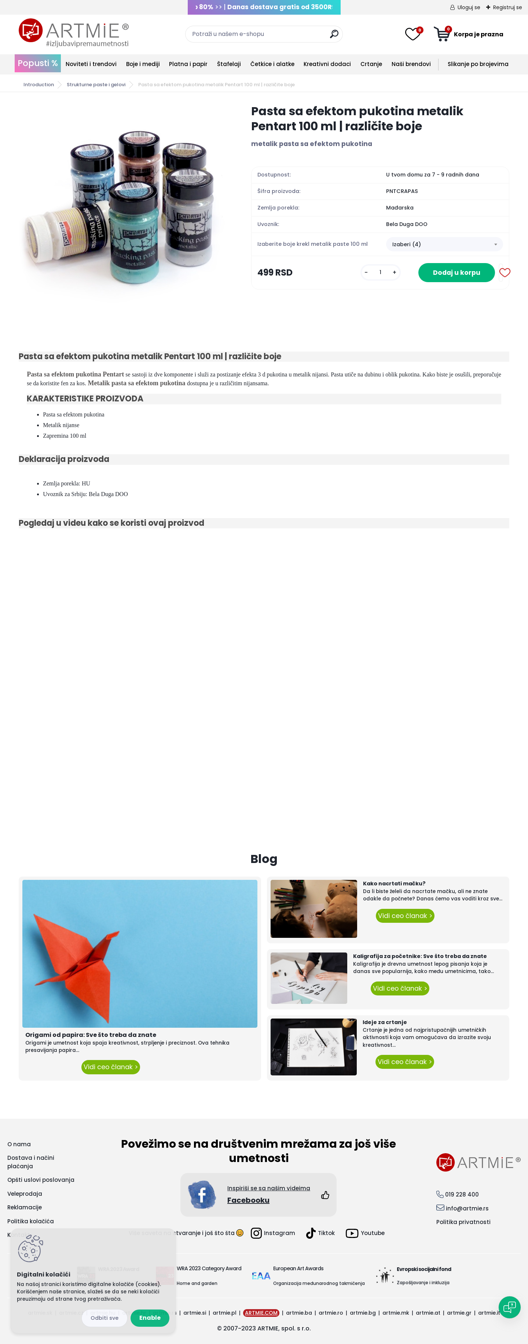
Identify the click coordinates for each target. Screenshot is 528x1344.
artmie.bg (363, 1312)
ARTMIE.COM (261, 1312)
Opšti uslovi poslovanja (40, 1180)
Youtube (365, 1233)
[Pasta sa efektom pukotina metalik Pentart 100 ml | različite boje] (123, 208)
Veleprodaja (24, 1194)
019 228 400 (462, 1194)
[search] (334, 37)
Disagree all (104, 1318)
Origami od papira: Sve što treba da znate (90, 1035)
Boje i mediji (143, 64)
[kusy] (380, 272)
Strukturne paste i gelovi (96, 84)
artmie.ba (299, 1312)
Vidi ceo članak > (111, 1067)
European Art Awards (298, 1268)
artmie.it (489, 1312)
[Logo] (74, 33)
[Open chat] (510, 1307)
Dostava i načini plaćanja (30, 1162)
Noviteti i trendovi (91, 64)
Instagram (273, 1233)
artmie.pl (224, 1312)
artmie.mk (395, 1312)
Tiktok (320, 1233)
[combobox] (444, 244)
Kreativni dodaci (327, 64)
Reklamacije (24, 1207)
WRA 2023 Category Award (209, 1268)
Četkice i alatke (272, 64)
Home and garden (197, 1283)
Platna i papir (188, 64)
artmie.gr (459, 1312)
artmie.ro (331, 1312)
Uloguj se (469, 7)
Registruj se (507, 7)
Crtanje (371, 64)
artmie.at (428, 1312)
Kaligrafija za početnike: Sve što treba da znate (420, 956)
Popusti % (38, 63)
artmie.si (194, 1312)
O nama (19, 1144)
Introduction (38, 84)
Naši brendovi (411, 64)
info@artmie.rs (467, 1208)
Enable (150, 1318)
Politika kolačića (30, 1221)
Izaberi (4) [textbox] (406, 244)
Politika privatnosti (463, 1222)
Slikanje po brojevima (478, 64)
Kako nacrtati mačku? (394, 883)
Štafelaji (229, 64)
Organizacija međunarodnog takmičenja (319, 1283)
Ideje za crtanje (385, 1022)
